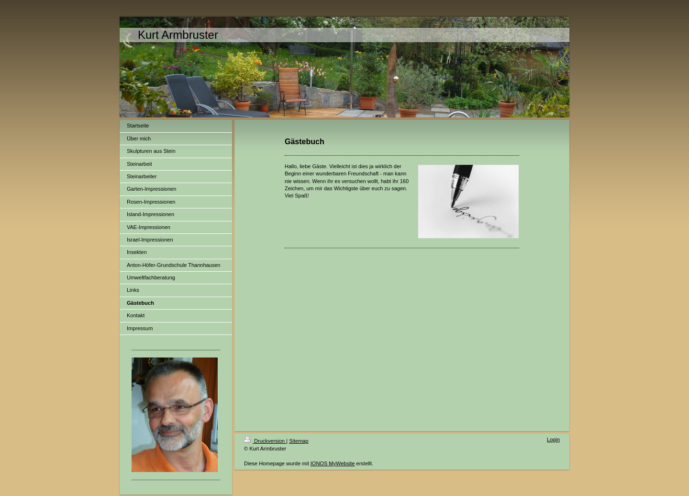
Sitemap (298, 441)
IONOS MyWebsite (333, 463)
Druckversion (265, 441)
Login (553, 439)
